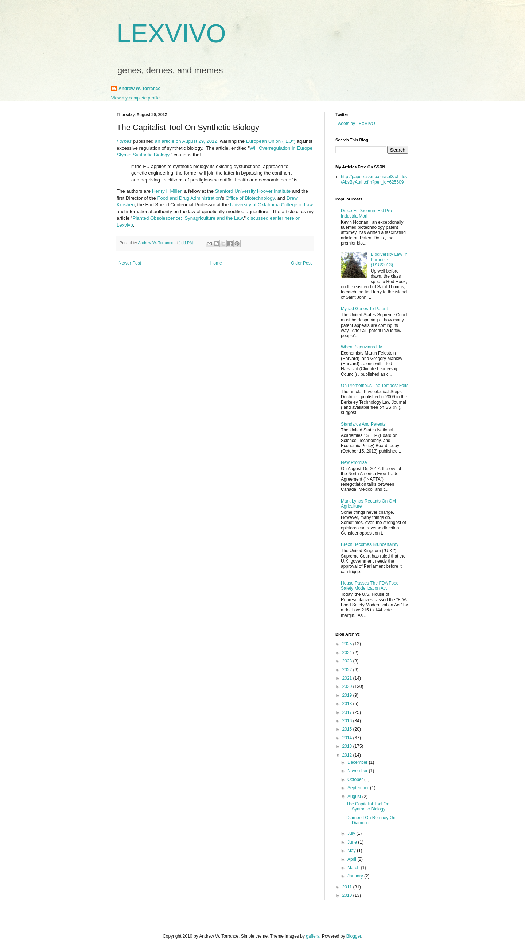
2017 (347, 712)
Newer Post (129, 263)
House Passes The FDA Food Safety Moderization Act (370, 585)
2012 (347, 755)
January (355, 876)
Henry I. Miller (167, 191)
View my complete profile (135, 98)
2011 (347, 887)
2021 (347, 678)
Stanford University (235, 191)
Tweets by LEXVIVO (355, 123)
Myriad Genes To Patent (364, 308)
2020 (347, 686)
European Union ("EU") (270, 141)
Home (216, 263)
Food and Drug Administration (189, 198)
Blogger (353, 936)
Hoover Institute (274, 191)
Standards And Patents (363, 424)
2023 (347, 661)
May (352, 850)
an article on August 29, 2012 (186, 141)
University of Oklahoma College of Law (271, 204)
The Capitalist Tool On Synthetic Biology (367, 806)
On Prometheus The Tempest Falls (374, 385)
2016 (347, 720)
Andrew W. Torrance (139, 88)
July (352, 833)
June (352, 842)
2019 (347, 695)
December (358, 762)
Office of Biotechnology (250, 198)
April (352, 859)
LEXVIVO (171, 33)
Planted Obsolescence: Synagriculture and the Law (188, 218)
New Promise (354, 462)
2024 (347, 652)
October (355, 779)
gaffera (312, 936)
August (354, 796)
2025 (347, 643)
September (358, 787)
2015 (347, 729)
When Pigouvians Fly (361, 346)
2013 (347, 746)
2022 (347, 669)
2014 (347, 737)
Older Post (301, 263)
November (358, 770)
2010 (347, 895)
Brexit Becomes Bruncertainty (369, 544)
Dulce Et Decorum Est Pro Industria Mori (366, 213)
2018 (347, 703)
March (354, 867)
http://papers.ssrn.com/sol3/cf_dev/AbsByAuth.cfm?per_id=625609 (374, 179)
